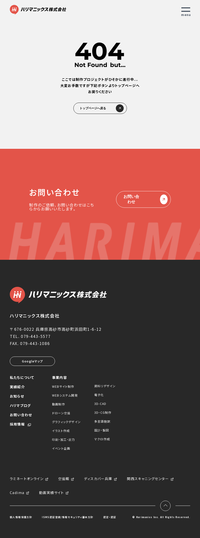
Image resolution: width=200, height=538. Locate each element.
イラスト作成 (61, 430)
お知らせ (17, 396)
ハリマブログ (20, 405)
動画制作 (58, 404)
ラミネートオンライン (26, 479)
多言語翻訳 (102, 421)
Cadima (17, 493)
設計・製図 (101, 430)
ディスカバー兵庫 (98, 479)
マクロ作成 (102, 439)
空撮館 (63, 479)
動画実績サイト (51, 493)
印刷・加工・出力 (63, 439)
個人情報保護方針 (21, 517)
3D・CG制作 (102, 412)
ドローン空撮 (61, 413)
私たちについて (22, 377)
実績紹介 (17, 386)
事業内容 (59, 377)
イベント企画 (61, 448)
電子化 (99, 395)
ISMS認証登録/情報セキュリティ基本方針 (67, 517)
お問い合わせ (143, 199)
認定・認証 (109, 517)
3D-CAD (100, 403)
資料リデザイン (105, 386)
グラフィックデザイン (66, 422)
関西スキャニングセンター (148, 479)
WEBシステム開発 (65, 395)
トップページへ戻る (100, 108)
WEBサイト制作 (63, 386)
